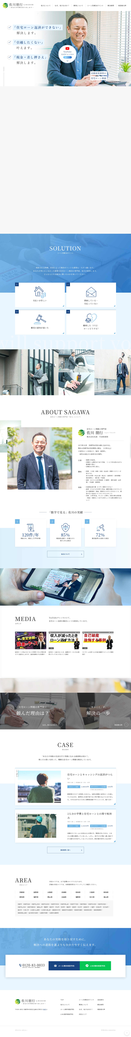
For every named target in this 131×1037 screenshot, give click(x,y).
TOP (62, 1001)
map (44, 1011)
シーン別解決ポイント (95, 5)
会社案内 (100, 1001)
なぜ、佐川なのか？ (62, 5)
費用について (78, 5)
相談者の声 (122, 5)
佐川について (46, 5)
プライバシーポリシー (21, 1032)
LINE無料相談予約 (66, 1016)
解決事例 (111, 5)
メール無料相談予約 (67, 1011)
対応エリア (83, 1016)
